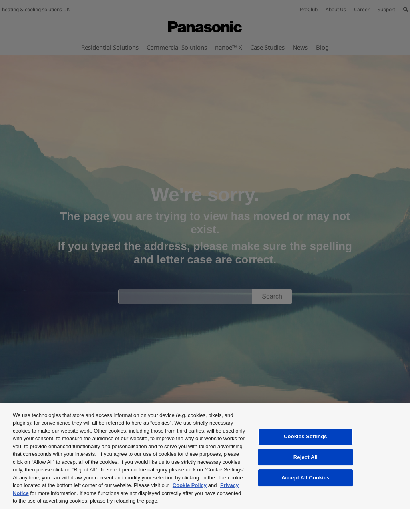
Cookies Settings (305, 436)
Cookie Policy (190, 485)
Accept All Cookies (305, 478)
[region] (205, 456)
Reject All (305, 457)
